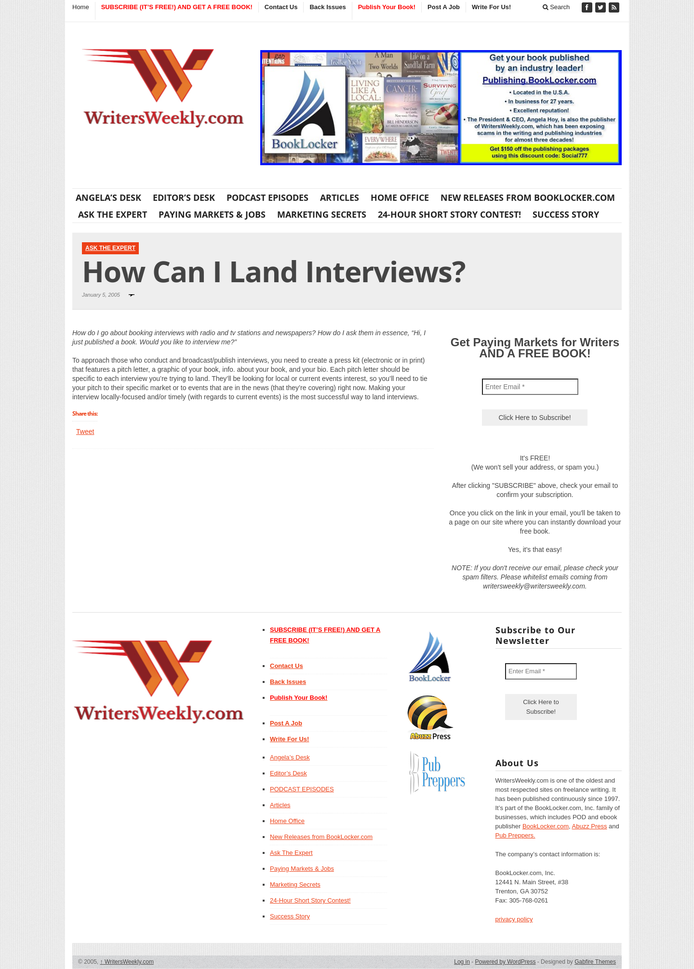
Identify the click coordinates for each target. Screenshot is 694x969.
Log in (462, 961)
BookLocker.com (545, 826)
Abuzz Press (589, 826)
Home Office (400, 197)
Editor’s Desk (184, 197)
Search (556, 7)
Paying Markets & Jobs (212, 214)
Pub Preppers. (515, 835)
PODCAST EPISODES (267, 197)
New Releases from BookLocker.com (527, 197)
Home (80, 7)
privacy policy (514, 919)
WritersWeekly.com (127, 961)
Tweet (85, 431)
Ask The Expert (112, 214)
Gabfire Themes (595, 961)
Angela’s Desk (108, 197)
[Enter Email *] (530, 387)
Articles (339, 197)
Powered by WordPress (505, 961)
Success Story (566, 214)
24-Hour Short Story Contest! (449, 214)
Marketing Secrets (321, 214)
